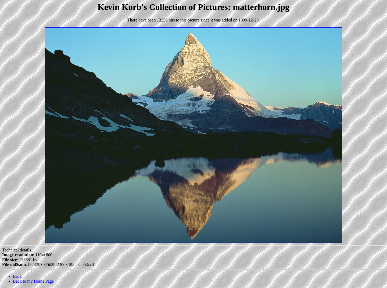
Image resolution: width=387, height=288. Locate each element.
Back (17, 276)
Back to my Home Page (33, 281)
